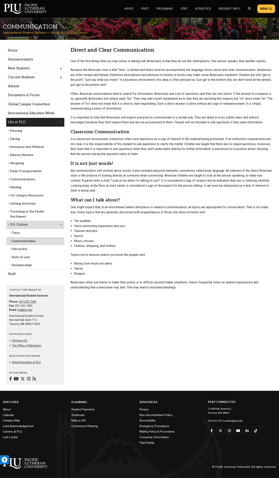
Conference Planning (84, 426)
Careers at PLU (12, 431)
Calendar (8, 415)
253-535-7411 (215, 420)
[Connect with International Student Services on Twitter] (23, 379)
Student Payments (83, 409)
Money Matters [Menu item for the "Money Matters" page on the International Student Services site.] (22, 155)
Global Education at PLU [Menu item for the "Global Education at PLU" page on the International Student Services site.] (26, 362)
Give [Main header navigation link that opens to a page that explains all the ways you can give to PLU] (184, 8)
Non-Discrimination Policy (156, 415)
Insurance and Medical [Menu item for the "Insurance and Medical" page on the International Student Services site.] (27, 147)
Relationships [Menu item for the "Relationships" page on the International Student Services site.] (22, 265)
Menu (266, 8)
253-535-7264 (27, 301)
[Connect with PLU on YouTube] (238, 431)
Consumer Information (154, 437)
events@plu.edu (234, 420)
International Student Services (24, 32)
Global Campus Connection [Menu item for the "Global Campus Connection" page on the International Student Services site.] (29, 104)
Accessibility (147, 420)
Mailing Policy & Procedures (157, 431)
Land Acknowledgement (18, 426)
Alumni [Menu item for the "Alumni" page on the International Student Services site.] (13, 86)
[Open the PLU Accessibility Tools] (4, 459)
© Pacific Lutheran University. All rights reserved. (244, 466)
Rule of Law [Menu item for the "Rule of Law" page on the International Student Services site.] (21, 257)
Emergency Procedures (154, 426)
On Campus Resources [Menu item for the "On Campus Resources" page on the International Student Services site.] (27, 195)
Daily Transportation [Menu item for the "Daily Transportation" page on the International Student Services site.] (25, 171)
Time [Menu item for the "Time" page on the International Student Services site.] (16, 233)
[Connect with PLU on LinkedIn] (247, 431)
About (7, 409)
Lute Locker (10, 437)
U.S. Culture (78, 32)
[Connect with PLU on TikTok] (256, 431)
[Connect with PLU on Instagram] (229, 431)
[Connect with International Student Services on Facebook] (10, 379)
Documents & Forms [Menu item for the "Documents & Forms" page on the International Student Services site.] (24, 95)
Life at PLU (58, 32)
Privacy (144, 409)
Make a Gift (78, 420)
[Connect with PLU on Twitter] (221, 431)
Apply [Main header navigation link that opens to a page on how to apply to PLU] (128, 8)
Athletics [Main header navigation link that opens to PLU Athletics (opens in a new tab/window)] (203, 8)
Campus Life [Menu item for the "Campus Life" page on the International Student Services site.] (19, 340)
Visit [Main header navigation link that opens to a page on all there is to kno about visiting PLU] (145, 8)
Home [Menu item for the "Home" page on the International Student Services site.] (12, 50)
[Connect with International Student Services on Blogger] (34, 379)
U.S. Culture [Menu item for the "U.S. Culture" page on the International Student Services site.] (19, 224)
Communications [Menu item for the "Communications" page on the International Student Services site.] (22, 179)
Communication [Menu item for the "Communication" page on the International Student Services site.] (24, 241)
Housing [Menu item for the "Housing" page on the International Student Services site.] (16, 131)
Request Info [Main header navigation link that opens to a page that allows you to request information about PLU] (229, 8)
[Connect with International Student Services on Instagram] (28, 379)
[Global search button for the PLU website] (249, 8)
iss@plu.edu (25, 309)
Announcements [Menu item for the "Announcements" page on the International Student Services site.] (20, 59)
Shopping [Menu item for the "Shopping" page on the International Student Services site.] (17, 163)
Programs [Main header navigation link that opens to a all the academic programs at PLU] (165, 8)
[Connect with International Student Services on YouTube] (16, 379)
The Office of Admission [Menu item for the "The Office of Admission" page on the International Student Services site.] (26, 345)
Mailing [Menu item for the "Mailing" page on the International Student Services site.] (15, 187)
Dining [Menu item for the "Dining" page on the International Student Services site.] (15, 139)
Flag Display (147, 442)
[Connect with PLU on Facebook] (212, 431)
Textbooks (78, 415)
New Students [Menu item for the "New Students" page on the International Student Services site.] (19, 68)
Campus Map (11, 420)
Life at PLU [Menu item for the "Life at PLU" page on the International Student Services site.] (16, 122)
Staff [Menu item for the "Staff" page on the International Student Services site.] (12, 274)
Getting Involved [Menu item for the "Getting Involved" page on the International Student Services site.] (22, 203)
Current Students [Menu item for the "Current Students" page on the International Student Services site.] (21, 77)
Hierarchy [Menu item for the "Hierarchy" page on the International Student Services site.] (19, 249)
